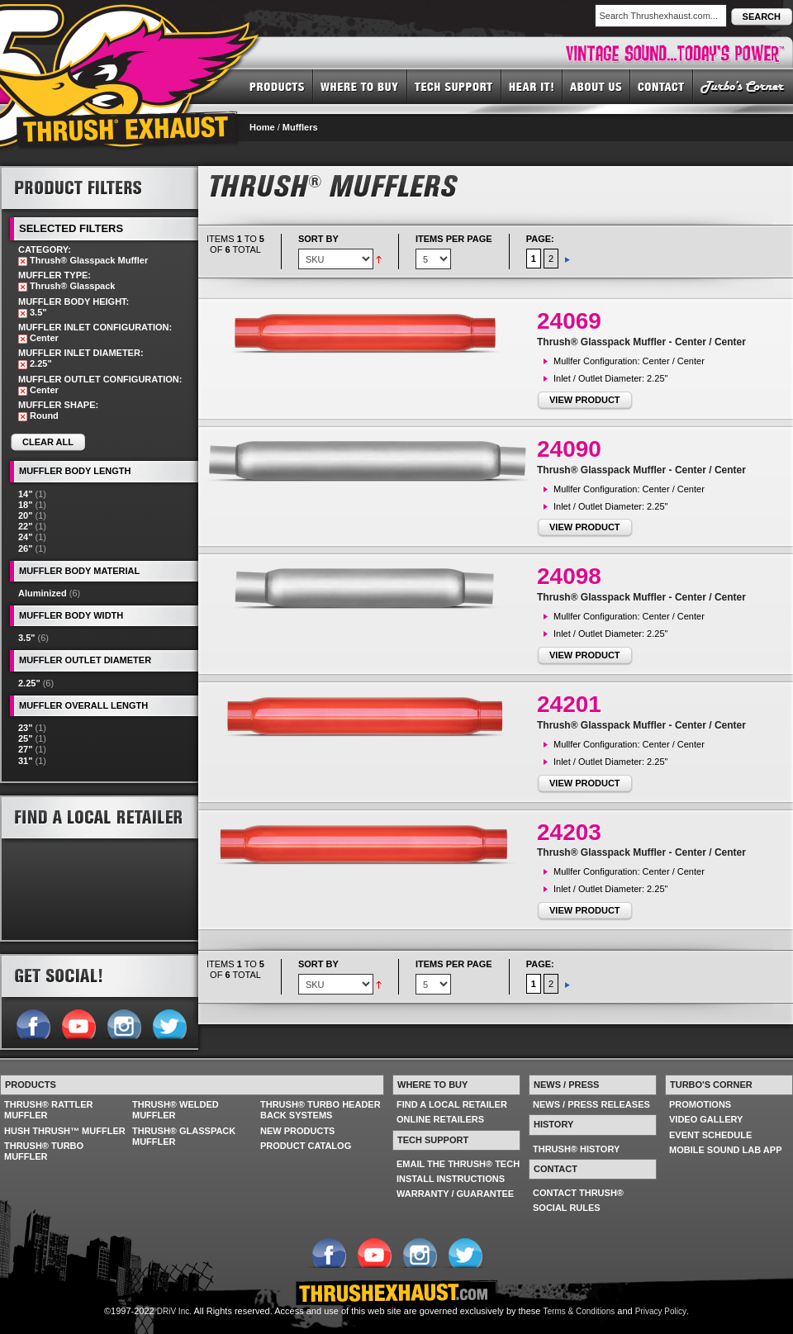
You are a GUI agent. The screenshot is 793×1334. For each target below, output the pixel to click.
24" (25, 537)
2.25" (29, 683)
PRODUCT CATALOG (305, 1146)
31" (25, 761)
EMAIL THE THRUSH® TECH (458, 1164)
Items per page (453, 239)
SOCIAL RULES (567, 1208)
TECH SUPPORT (454, 86)
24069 (569, 321)
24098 (569, 576)
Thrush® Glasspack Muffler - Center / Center (641, 342)
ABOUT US (596, 86)
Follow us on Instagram (123, 1022)
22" (25, 526)
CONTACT (661, 86)
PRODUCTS (277, 86)
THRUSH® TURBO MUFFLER (43, 1151)
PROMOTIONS (700, 1104)
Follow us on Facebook (32, 1022)
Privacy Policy (660, 1311)
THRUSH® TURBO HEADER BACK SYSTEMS (320, 1109)
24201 (569, 704)
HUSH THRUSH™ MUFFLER (65, 1131)
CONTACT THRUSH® (578, 1193)
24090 (569, 449)
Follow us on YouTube (78, 1022)
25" (25, 738)
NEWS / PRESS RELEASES (591, 1104)
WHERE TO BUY (360, 86)
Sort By (318, 239)
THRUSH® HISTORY (576, 1149)
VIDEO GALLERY (706, 1119)
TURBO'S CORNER (743, 86)
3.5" (27, 638)
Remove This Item (22, 261)
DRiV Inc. (174, 1311)
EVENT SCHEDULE (710, 1135)
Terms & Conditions (579, 1311)
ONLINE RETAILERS (440, 1119)
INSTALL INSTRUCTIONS (450, 1179)
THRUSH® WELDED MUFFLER (175, 1109)
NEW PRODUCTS (297, 1131)
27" (25, 749)
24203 (569, 832)
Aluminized (42, 593)
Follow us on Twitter (169, 1022)
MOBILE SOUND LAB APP (725, 1150)
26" (25, 548)
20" (25, 515)
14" (25, 494)
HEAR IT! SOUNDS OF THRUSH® (532, 86)
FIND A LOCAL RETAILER (451, 1104)
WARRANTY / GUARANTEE (455, 1194)
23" (25, 728)
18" (25, 505)
